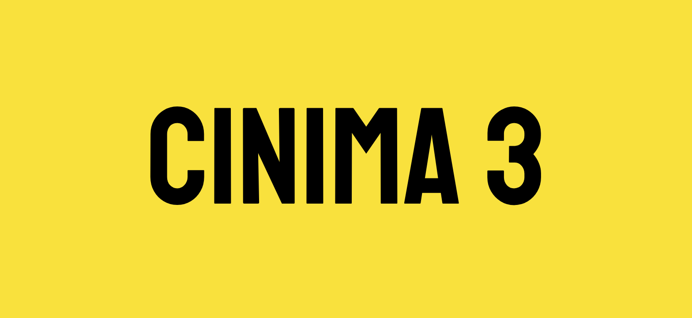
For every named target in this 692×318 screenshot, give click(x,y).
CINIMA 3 (346, 159)
